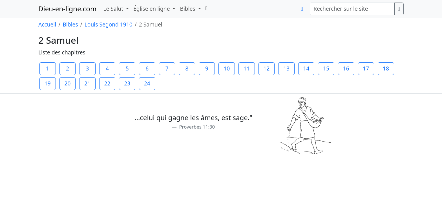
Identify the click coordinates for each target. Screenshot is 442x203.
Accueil (47, 24)
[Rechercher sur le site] (352, 9)
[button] (206, 8)
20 (67, 83)
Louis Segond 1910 (108, 24)
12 (266, 68)
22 (107, 83)
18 (386, 68)
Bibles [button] (188, 8)
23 (127, 83)
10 (227, 68)
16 (346, 68)
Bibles (70, 24)
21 (87, 83)
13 (286, 68)
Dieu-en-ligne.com (67, 8)
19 (48, 83)
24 (147, 83)
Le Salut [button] (114, 8)
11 (247, 68)
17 (366, 68)
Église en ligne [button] (152, 8)
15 (326, 68)
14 (306, 68)
